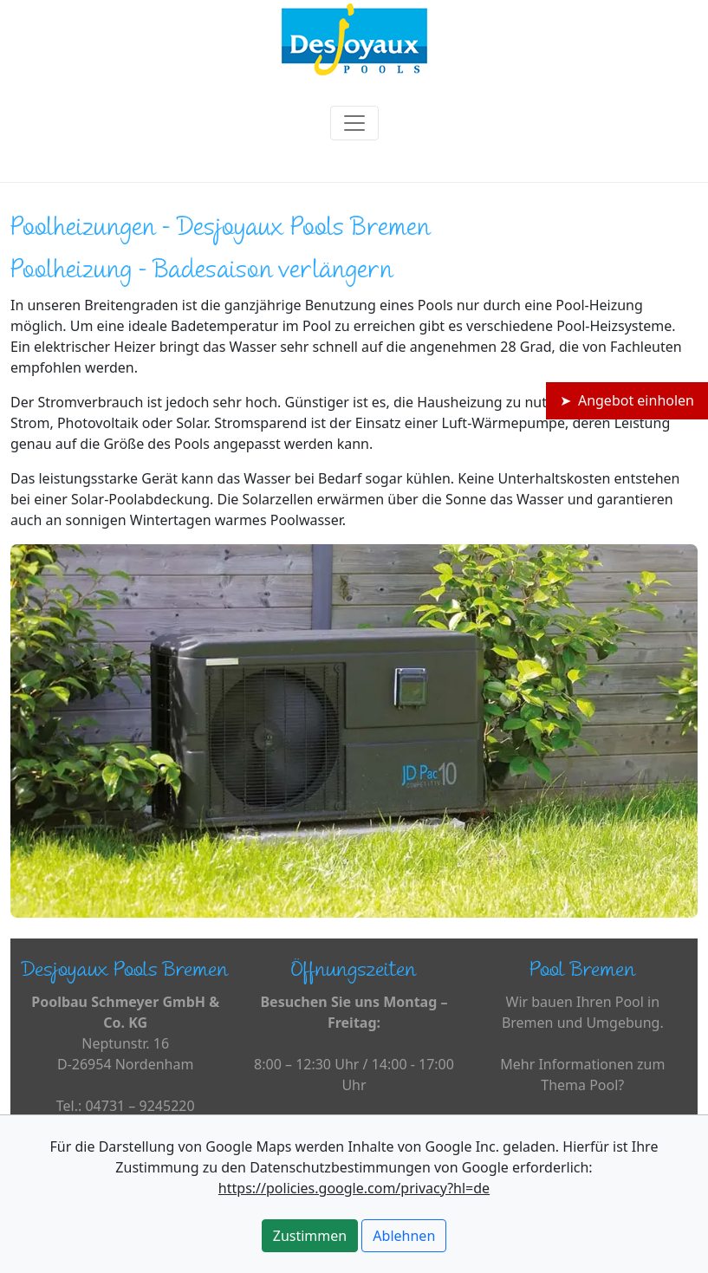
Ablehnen (404, 1235)
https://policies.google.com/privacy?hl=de (354, 1188)
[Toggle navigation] (354, 123)
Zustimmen (310, 1235)
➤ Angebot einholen (627, 400)
